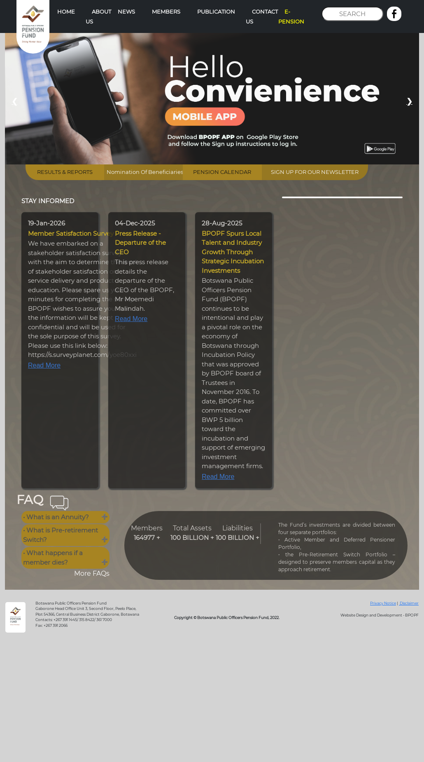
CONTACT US (262, 16)
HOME (66, 11)
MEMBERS (166, 11)
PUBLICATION (216, 11)
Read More (44, 365)
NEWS (126, 11)
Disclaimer (409, 603)
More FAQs (91, 573)
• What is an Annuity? (56, 517)
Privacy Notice (383, 603)
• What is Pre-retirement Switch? (60, 535)
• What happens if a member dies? (53, 557)
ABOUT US (98, 16)
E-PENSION (291, 16)
